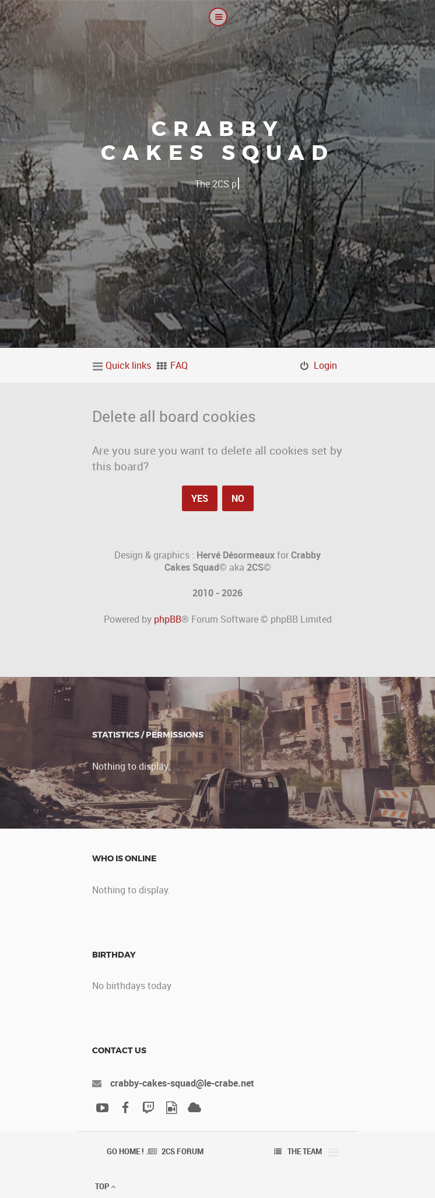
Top (105, 1186)
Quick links (128, 365)
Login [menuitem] (325, 365)
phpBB (167, 619)
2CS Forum (183, 1151)
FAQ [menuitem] (179, 365)
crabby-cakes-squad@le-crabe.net (182, 1083)
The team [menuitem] (304, 1151)
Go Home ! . (127, 1151)
